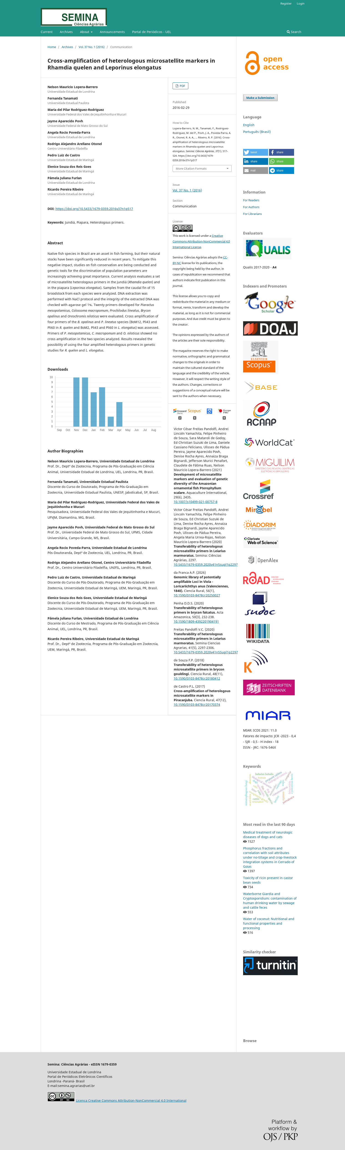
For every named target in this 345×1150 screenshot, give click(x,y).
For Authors (251, 207)
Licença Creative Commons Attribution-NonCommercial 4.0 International (131, 1100)
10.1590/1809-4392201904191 (196, 621)
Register (286, 3)
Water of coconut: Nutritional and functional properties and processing (268, 923)
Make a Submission (260, 98)
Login (301, 3)
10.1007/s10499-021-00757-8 (195, 502)
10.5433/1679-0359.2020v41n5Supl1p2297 (206, 652)
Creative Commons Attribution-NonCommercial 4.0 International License (201, 241)
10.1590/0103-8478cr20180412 (197, 678)
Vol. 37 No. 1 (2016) (92, 47)
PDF (182, 86)
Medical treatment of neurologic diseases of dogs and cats (267, 834)
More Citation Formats (191, 168)
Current (47, 32)
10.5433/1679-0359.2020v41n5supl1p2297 (206, 564)
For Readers (251, 200)
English (248, 125)
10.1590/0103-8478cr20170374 (197, 704)
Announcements (112, 32)
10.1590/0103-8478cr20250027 (197, 595)
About (85, 32)
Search (294, 32)
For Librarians (252, 214)
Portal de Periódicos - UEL (151, 32)
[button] (255, 152)
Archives (66, 32)
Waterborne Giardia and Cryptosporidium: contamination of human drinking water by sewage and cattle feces (270, 901)
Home (52, 47)
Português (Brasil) (257, 132)
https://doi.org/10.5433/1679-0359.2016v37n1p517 (94, 209)
